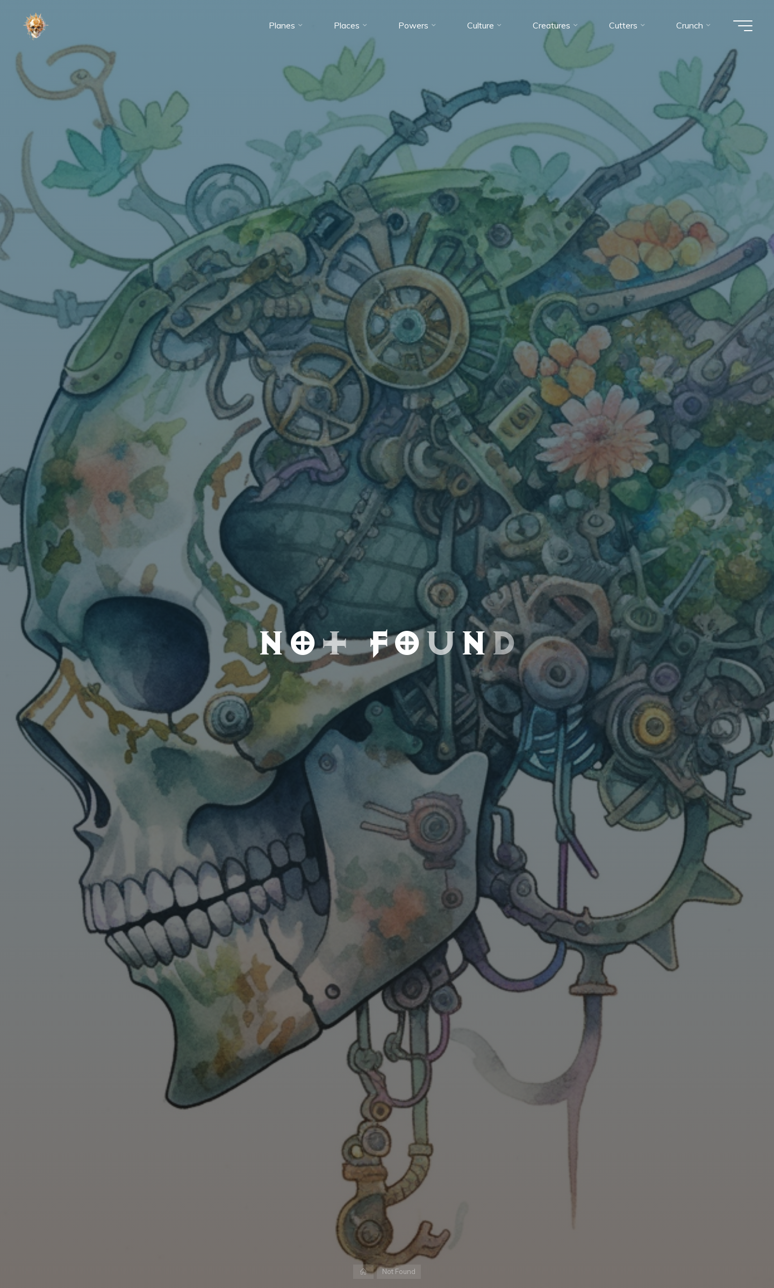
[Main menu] (742, 25)
